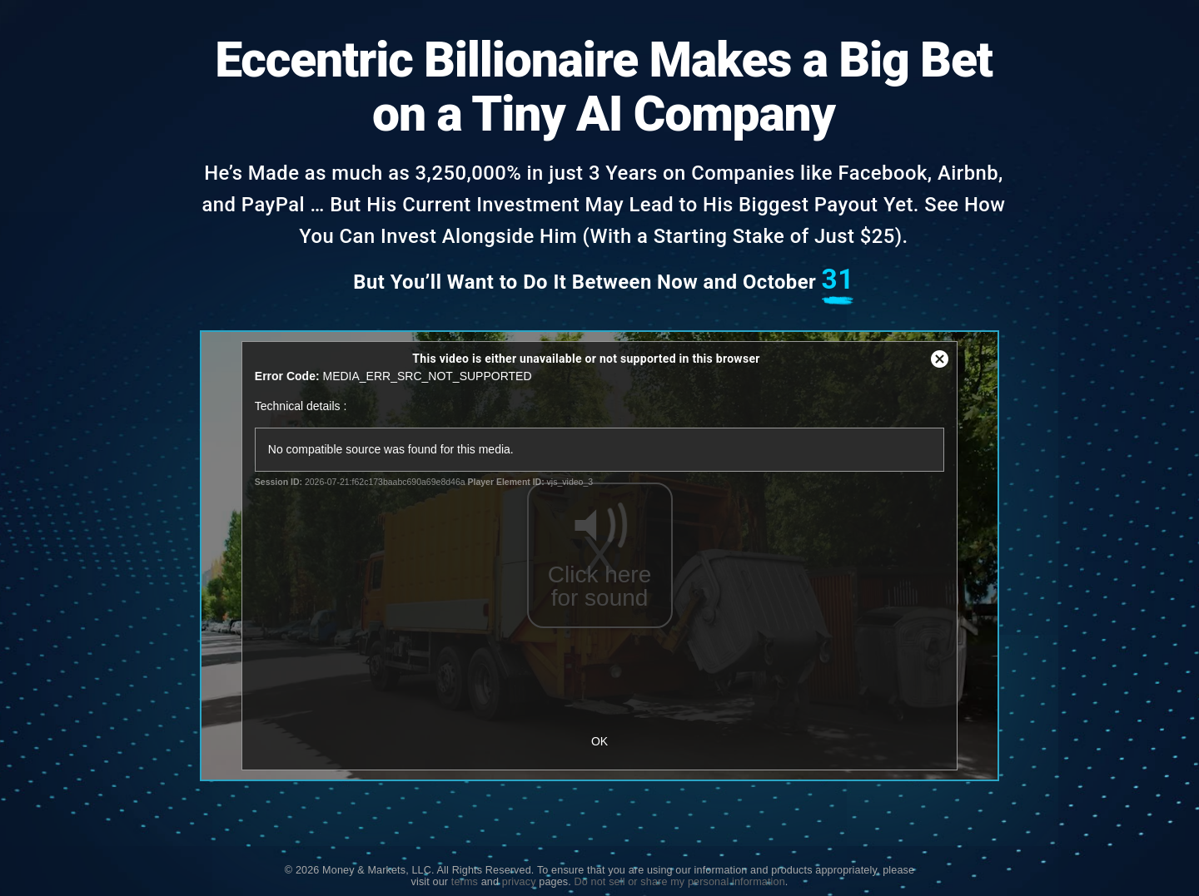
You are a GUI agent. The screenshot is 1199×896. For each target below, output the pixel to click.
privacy (519, 882)
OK (599, 741)
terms (464, 882)
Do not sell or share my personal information (680, 882)
